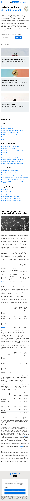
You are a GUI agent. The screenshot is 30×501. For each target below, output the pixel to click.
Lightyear (3, 281)
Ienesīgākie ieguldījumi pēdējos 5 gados (11, 191)
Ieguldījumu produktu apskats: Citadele (11, 198)
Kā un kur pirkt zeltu (7, 189)
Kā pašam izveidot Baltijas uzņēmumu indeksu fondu (14, 154)
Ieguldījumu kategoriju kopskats (10, 139)
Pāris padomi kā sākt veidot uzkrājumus (12, 126)
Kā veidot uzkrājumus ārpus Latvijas (11, 196)
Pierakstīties (18, 37)
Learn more (6, 487)
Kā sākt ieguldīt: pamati (8, 128)
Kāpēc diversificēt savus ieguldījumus (11, 134)
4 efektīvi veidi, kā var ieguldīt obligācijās (12, 172)
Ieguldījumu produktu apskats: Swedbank (12, 200)
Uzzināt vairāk (5, 65)
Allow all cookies (15, 490)
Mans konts (23, 2)
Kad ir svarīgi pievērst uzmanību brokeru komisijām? (14, 137)
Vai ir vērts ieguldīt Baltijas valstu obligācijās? (13, 175)
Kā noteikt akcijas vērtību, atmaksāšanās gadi (13, 150)
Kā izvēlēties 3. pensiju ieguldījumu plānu (12, 161)
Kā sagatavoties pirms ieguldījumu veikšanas (13, 130)
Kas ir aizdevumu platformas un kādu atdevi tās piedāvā (15, 177)
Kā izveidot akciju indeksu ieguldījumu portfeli (13, 157)
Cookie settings (15, 493)
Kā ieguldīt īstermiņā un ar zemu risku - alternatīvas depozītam (14, 182)
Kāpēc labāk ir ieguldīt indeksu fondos (11, 152)
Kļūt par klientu (16, 2)
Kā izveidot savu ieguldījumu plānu (10, 132)
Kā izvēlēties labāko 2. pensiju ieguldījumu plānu (13, 159)
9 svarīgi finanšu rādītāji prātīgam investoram (13, 163)
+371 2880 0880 (15, 479)
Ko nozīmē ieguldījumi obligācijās (10, 170)
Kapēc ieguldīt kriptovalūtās (9, 194)
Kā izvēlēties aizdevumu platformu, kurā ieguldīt (13, 179)
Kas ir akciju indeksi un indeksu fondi (11, 146)
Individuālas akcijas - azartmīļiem (10, 148)
